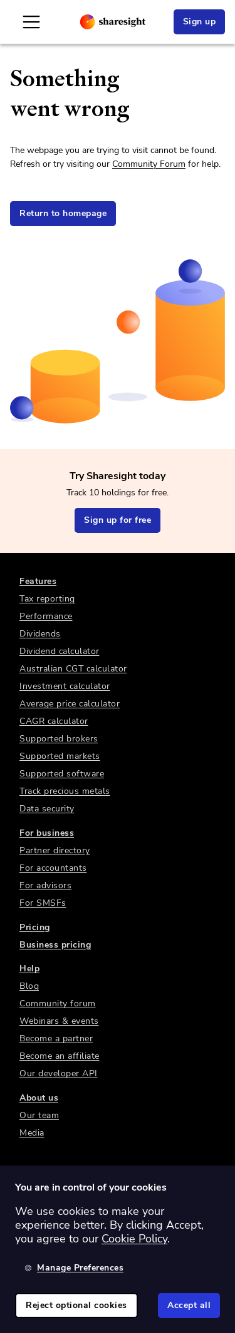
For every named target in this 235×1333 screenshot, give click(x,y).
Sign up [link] (199, 21)
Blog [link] (29, 986)
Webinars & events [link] (59, 1021)
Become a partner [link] (56, 1038)
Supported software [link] (61, 774)
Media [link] (31, 1133)
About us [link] (38, 1098)
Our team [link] (39, 1115)
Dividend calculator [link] (59, 651)
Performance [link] (46, 616)
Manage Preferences (73, 1268)
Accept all (189, 1305)
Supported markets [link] (59, 756)
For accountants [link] (53, 868)
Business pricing (55, 945)
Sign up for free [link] (117, 520)
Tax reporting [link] (47, 599)
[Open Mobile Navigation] (31, 22)
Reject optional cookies (76, 1305)
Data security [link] (47, 809)
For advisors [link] (45, 885)
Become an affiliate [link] (59, 1056)
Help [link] (29, 968)
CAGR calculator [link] (53, 721)
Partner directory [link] (54, 850)
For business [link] (46, 833)
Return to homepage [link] (63, 213)
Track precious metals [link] (64, 791)
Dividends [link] (40, 634)
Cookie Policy (134, 1238)
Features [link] (37, 581)
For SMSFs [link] (42, 903)
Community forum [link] (57, 1003)
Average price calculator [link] (69, 704)
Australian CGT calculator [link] (73, 669)
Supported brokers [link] (58, 739)
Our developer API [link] (58, 1073)
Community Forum (148, 164)
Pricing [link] (34, 927)
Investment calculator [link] (64, 686)
